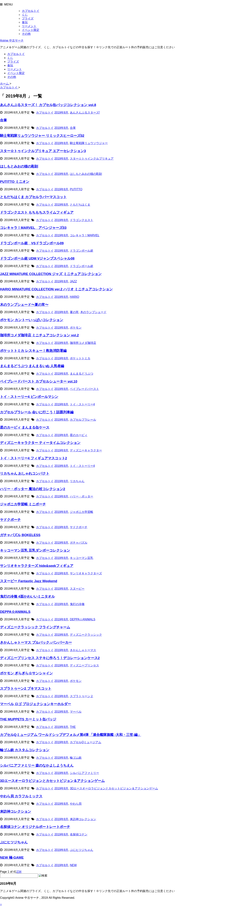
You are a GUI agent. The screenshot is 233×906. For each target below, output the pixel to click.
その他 (26, 33)
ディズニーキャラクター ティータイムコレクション (40, 443)
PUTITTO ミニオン (14, 182)
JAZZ (73, 281)
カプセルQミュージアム (85, 742)
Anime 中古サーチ (12, 40)
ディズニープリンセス (84, 665)
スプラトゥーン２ (81, 696)
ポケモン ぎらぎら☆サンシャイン (26, 673)
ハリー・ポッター (81, 496)
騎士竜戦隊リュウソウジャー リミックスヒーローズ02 (42, 136)
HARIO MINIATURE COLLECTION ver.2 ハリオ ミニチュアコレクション (56, 289)
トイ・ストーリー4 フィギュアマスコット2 (33, 458)
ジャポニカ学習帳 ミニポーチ (23, 504)
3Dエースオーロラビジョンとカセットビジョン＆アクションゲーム (52, 781)
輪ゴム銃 (76, 757)
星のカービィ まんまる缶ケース (24, 427)
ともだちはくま (80, 204)
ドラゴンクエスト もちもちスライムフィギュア (37, 212)
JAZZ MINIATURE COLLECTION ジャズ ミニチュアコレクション (51, 274)
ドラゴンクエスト (81, 220)
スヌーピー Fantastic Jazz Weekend (28, 581)
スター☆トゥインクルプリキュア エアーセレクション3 (43, 151)
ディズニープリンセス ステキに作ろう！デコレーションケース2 (50, 658)
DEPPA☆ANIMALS (15, 612)
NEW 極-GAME (12, 857)
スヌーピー (77, 588)
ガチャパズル (78, 542)
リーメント (29, 26)
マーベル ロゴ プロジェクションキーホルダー (35, 704)
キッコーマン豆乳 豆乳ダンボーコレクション (35, 550)
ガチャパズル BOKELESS (20, 535)
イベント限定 (30, 29)
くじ (25, 14)
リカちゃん (77, 481)
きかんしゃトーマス (83, 650)
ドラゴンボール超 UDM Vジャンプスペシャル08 (37, 258)
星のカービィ (78, 435)
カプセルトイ (30, 10)
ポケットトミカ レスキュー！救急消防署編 (33, 351)
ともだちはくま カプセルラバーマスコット (33, 197)
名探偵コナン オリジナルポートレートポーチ (35, 827)
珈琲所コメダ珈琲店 (83, 342)
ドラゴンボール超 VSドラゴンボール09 (32, 243)
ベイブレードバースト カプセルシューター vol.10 (38, 381)
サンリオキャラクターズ (86, 573)
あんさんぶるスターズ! (85, 112)
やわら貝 (76, 803)
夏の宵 (74, 312)
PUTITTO (76, 189)
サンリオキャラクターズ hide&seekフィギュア (36, 566)
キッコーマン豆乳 (81, 557)
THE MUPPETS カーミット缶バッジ (28, 719)
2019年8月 (61, 112)
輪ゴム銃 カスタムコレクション (24, 750)
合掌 (3, 120)
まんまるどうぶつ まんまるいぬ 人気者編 (32, 366)
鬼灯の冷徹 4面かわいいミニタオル (27, 596)
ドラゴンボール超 (81, 250)
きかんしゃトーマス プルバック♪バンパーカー (36, 642)
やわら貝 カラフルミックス (21, 796)
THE (73, 726)
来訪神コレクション (15, 811)
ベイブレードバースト (84, 388)
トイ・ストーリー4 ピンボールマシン (29, 397)
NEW (73, 865)
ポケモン (76, 327)
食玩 (25, 22)
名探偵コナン (78, 834)
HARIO (74, 296)
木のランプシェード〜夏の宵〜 (24, 305)
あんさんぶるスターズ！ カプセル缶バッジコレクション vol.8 (48, 105)
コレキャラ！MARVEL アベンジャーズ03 (33, 228)
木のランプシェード (93, 312)
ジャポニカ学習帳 (81, 511)
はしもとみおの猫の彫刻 (19, 166)
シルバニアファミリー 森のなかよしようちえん (37, 765)
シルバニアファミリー (84, 772)
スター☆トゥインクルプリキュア (92, 158)
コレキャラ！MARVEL (84, 235)
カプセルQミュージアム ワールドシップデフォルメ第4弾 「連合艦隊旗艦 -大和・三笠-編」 (70, 735)
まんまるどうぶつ (81, 373)
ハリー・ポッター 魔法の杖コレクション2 (32, 489)
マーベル (76, 711)
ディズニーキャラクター (86, 450)
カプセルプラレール (83, 419)
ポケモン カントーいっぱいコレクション (31, 320)
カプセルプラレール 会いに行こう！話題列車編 (37, 412)
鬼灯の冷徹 (77, 604)
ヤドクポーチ (10, 520)
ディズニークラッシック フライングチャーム (35, 627)
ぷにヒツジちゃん (14, 842)
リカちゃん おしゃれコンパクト (24, 473)
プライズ (27, 18)
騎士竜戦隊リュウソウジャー (89, 143)
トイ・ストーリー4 (82, 404)
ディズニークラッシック (86, 634)
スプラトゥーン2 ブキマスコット (25, 688)
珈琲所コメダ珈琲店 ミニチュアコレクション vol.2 (39, 335)
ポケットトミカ (80, 358)
